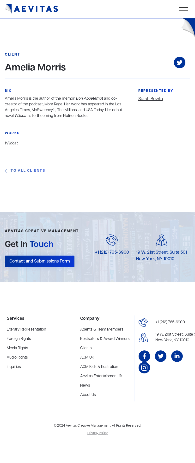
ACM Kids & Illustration (99, 367)
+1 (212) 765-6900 (112, 252)
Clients (86, 348)
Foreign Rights (19, 339)
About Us (88, 395)
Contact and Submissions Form (39, 261)
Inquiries (14, 367)
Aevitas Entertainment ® (101, 376)
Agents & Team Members (101, 329)
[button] (183, 8)
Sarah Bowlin (150, 99)
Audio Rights (17, 357)
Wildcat (11, 143)
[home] (31, 9)
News (85, 385)
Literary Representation (26, 329)
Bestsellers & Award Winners (105, 339)
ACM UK (87, 357)
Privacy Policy (97, 433)
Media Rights (17, 348)
